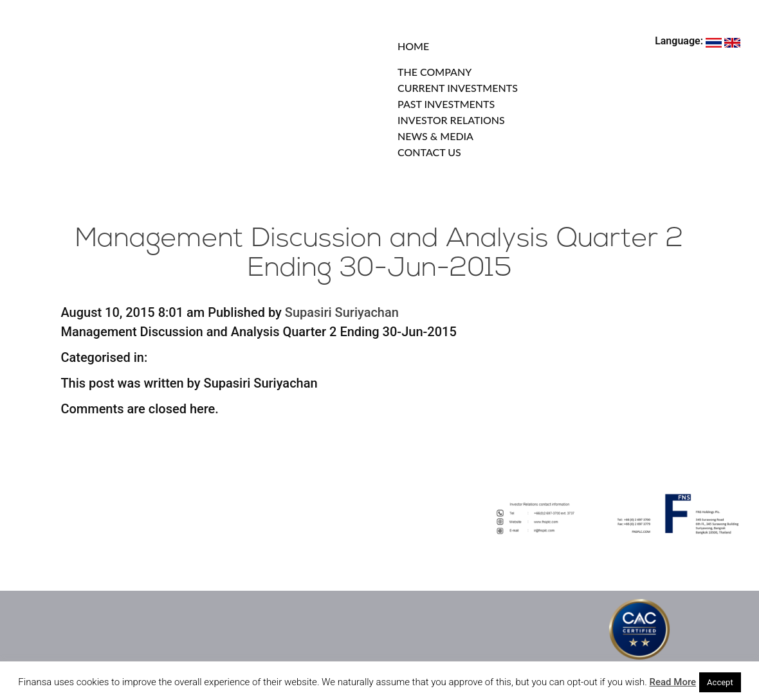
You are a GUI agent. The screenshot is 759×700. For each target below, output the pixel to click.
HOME (413, 46)
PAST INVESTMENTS (446, 104)
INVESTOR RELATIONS (451, 120)
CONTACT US (429, 152)
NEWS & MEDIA (435, 136)
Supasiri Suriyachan (342, 312)
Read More (673, 682)
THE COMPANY (434, 72)
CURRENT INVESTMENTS (458, 88)
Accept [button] (720, 682)
